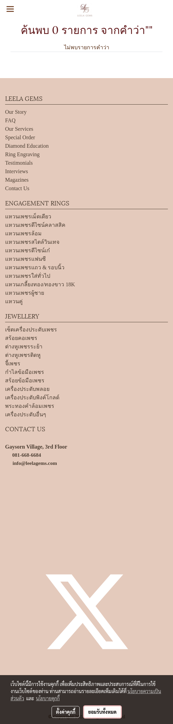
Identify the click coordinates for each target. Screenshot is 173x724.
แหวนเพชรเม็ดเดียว (28, 216)
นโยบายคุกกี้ (48, 698)
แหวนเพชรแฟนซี (25, 259)
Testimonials (19, 163)
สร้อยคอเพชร (21, 338)
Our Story (16, 112)
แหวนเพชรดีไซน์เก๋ (27, 250)
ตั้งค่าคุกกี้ (65, 712)
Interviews (16, 171)
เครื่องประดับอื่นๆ (25, 414)
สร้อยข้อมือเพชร (24, 380)
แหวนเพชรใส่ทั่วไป (27, 276)
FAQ (10, 120)
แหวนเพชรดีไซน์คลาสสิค (35, 225)
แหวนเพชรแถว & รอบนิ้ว (34, 267)
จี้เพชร (12, 363)
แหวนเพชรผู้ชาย (24, 293)
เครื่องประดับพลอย (27, 389)
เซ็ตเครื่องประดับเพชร (31, 329)
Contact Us (17, 188)
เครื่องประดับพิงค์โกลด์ (32, 397)
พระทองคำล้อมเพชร (29, 406)
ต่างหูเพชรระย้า (23, 346)
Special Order (20, 137)
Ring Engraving (22, 154)
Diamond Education (27, 146)
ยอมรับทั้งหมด (102, 712)
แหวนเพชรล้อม (23, 233)
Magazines (16, 180)
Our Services (19, 129)
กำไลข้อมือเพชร (24, 372)
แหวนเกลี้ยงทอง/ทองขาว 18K (40, 284)
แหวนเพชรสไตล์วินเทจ (32, 242)
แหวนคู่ (14, 301)
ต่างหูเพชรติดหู (23, 355)
